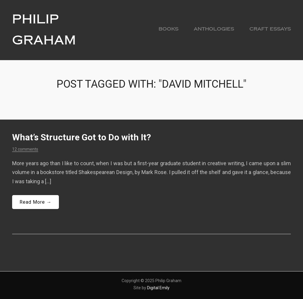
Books (168, 28)
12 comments (25, 149)
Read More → (35, 202)
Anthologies (214, 28)
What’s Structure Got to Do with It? (81, 137)
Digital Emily (158, 287)
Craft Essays (270, 28)
